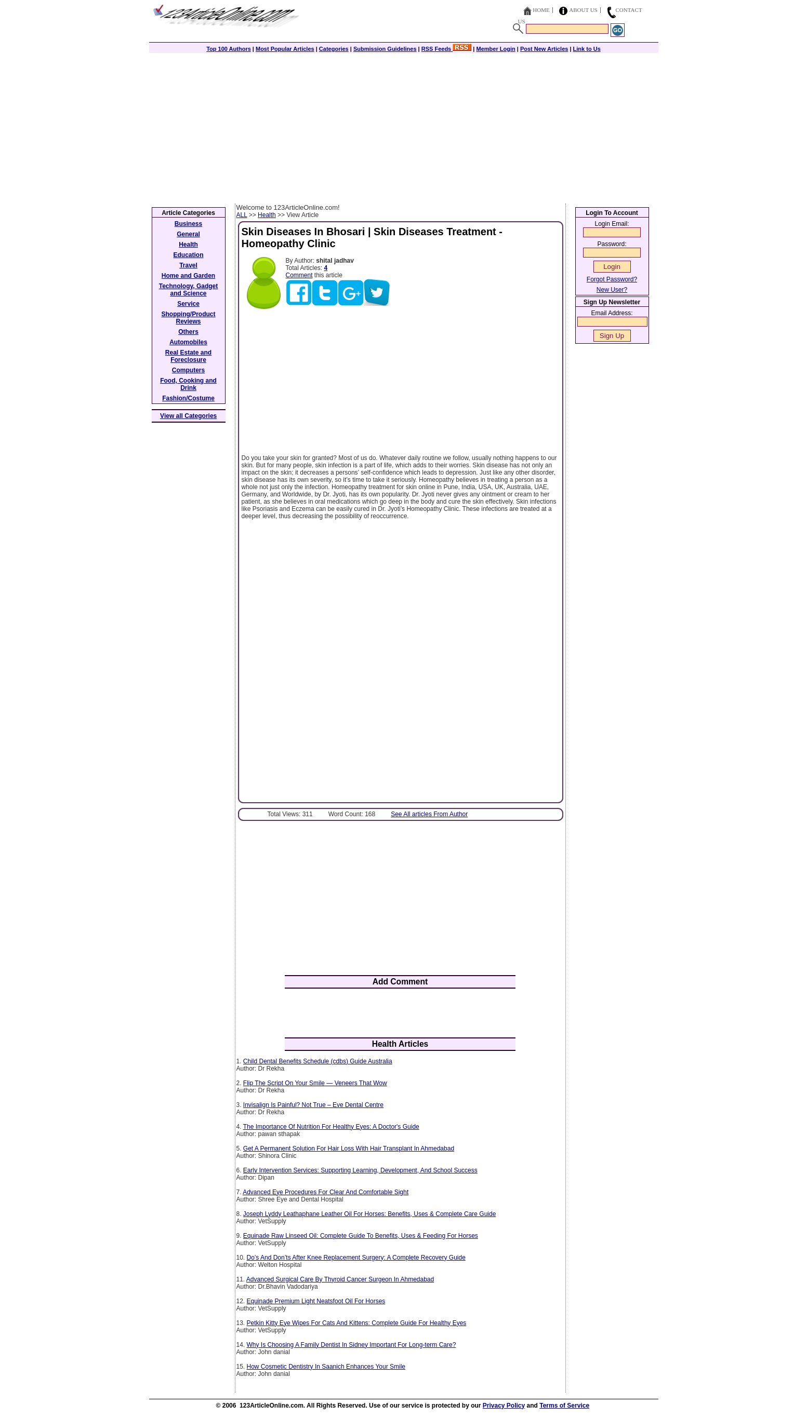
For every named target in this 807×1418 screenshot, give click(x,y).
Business (188, 223)
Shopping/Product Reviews (189, 317)
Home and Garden (188, 275)
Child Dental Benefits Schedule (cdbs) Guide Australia (317, 1061)
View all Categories (188, 416)
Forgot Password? (612, 279)
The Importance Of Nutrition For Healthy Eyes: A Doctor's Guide (331, 1126)
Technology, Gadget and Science (188, 289)
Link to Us (587, 49)
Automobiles (188, 342)
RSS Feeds (446, 49)
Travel (188, 265)
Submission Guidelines (385, 49)
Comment (299, 275)
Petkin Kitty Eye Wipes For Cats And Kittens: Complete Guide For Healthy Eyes (357, 1323)
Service (188, 303)
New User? (612, 289)
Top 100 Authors (228, 49)
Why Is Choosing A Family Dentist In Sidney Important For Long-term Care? (351, 1344)
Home (541, 10)
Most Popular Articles (285, 49)
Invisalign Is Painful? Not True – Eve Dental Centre (313, 1105)
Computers (188, 370)
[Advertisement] (403, 125)
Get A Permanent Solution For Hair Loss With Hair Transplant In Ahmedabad (348, 1148)
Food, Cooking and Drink (188, 384)
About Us (583, 10)
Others (188, 331)
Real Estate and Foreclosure (188, 356)
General (188, 234)
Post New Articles (544, 49)
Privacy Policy (504, 1405)
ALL (241, 215)
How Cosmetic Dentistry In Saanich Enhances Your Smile (326, 1366)
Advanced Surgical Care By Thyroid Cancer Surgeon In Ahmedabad (340, 1279)
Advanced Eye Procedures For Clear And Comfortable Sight (325, 1192)
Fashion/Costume (188, 398)
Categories (334, 49)
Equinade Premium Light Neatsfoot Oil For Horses (316, 1301)
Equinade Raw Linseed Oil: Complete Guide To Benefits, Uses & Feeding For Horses (360, 1235)
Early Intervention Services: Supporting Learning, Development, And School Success (360, 1170)
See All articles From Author (429, 814)
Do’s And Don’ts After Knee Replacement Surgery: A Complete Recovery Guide (356, 1257)
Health (267, 215)
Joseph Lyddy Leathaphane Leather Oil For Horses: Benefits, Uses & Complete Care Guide (369, 1214)
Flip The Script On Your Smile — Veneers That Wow (315, 1083)
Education (188, 255)
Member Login (496, 49)
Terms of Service (564, 1405)
